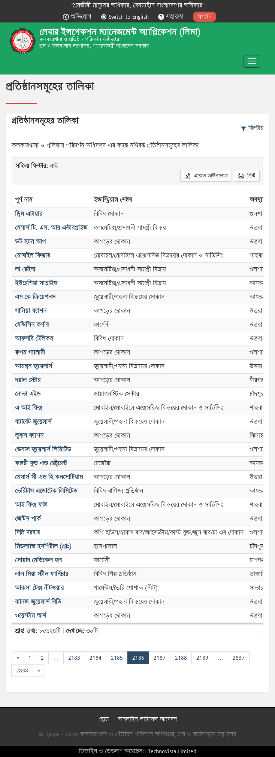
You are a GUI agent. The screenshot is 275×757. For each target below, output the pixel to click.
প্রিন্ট (247, 175)
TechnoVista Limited (172, 751)
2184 (96, 658)
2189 (202, 658)
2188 (181, 658)
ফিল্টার (252, 128)
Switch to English (126, 17)
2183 (74, 658)
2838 (22, 670)
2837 (239, 658)
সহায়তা (171, 17)
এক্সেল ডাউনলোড (206, 175)
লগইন (204, 17)
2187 (160, 658)
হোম (104, 719)
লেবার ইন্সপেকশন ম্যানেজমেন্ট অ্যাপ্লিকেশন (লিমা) (119, 32)
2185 (117, 658)
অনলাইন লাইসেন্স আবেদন (147, 719)
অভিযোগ (78, 17)
